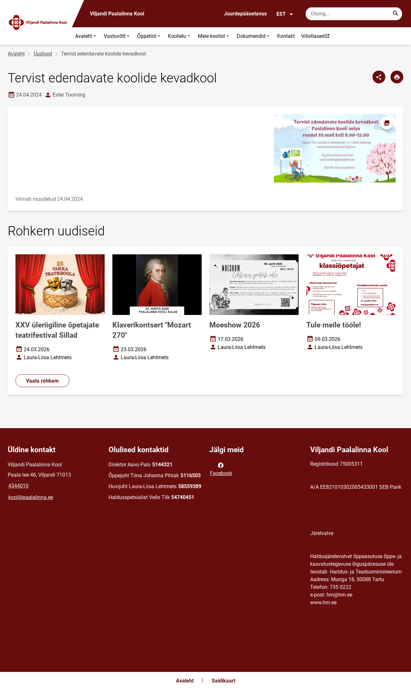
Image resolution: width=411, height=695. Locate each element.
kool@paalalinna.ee (30, 497)
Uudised (43, 54)
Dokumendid (254, 36)
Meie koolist (214, 36)
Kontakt (286, 36)
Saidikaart (223, 681)
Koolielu (179, 36)
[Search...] (395, 13)
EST (284, 14)
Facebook (221, 468)
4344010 (18, 486)
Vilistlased (317, 36)
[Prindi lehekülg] (396, 77)
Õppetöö (149, 36)
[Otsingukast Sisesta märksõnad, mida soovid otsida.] (354, 13)
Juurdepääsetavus (245, 14)
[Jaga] (378, 77)
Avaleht (86, 36)
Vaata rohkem (42, 381)
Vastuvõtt (117, 36)
